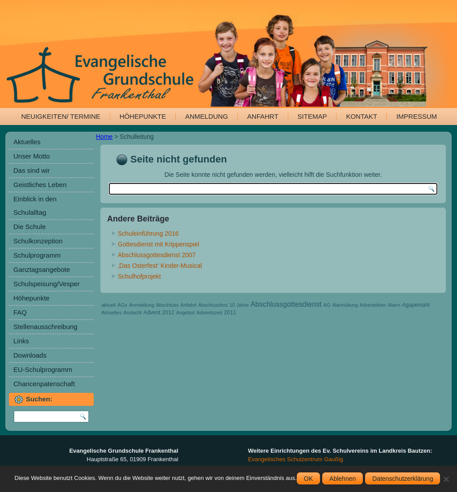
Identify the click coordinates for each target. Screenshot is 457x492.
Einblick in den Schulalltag (35, 205)
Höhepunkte (143, 116)
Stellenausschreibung (45, 326)
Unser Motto (31, 156)
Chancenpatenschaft (44, 384)
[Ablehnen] (445, 479)
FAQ (20, 312)
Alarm (394, 305)
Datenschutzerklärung (402, 478)
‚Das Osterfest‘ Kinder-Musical (160, 265)
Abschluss (167, 305)
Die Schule (29, 226)
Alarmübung (344, 305)
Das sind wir (31, 170)
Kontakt (361, 116)
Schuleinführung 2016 (148, 233)
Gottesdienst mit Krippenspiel (158, 244)
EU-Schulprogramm (42, 369)
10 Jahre (239, 305)
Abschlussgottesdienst (285, 304)
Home (104, 136)
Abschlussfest (213, 305)
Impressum (416, 116)
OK (308, 478)
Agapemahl (416, 305)
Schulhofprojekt (139, 276)
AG (326, 305)
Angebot (185, 312)
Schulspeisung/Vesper (46, 284)
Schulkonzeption (37, 241)
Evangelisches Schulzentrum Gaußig (295, 459)
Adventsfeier (373, 305)
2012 (168, 312)
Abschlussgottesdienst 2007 (156, 255)
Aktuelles (27, 142)
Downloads (29, 355)
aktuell (108, 305)
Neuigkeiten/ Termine (60, 116)
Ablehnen (342, 478)
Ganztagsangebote (41, 269)
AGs (122, 305)
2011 (230, 312)
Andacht (132, 312)
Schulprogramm (37, 255)
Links (21, 341)
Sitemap (312, 116)
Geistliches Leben (39, 184)
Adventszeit (209, 312)
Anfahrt (262, 116)
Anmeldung (206, 116)
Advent (151, 312)
